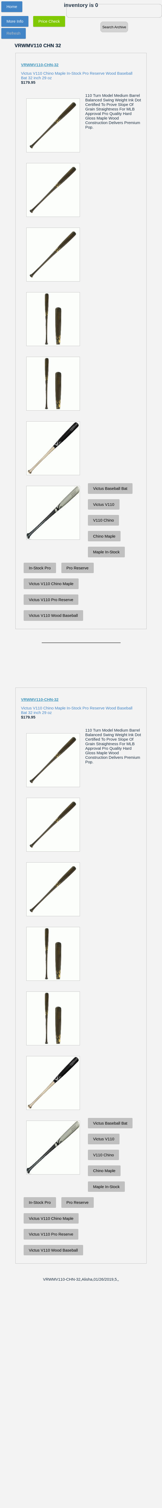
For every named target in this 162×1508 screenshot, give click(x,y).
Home (12, 6)
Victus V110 (103, 504)
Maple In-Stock (106, 552)
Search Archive (114, 27)
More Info (15, 21)
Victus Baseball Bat (110, 488)
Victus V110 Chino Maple (51, 583)
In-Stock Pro (40, 568)
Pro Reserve (77, 568)
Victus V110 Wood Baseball (53, 615)
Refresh (14, 33)
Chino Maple (104, 536)
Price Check (49, 21)
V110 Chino (103, 520)
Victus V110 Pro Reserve (51, 599)
